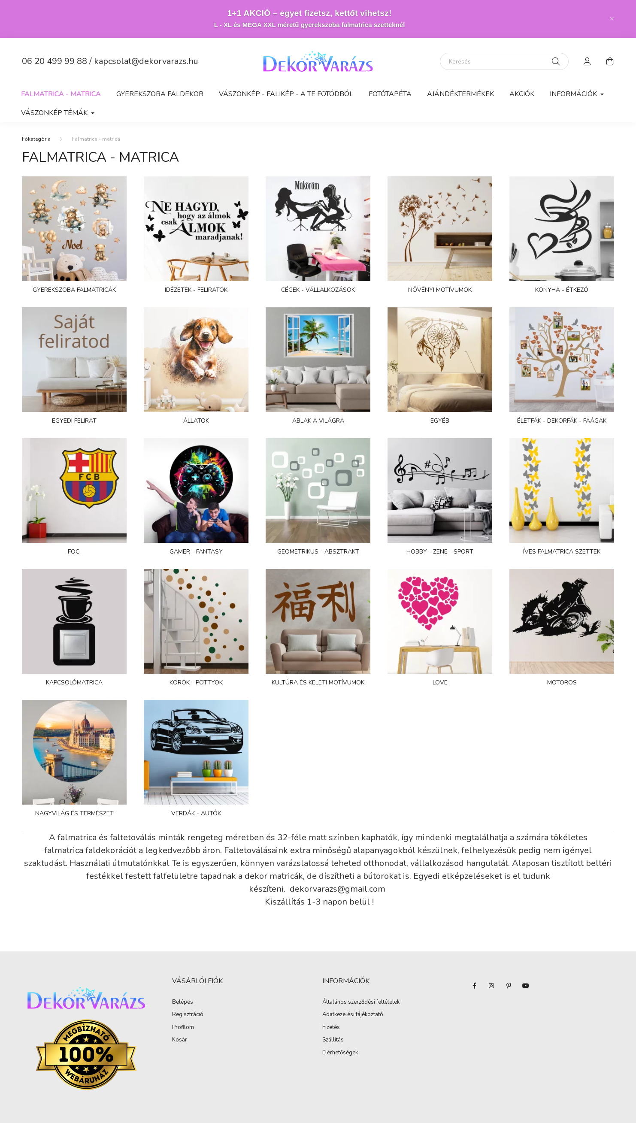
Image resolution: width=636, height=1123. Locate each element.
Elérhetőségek (340, 1053)
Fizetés (331, 1027)
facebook (474, 985)
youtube (525, 985)
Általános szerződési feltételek (361, 1002)
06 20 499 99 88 (54, 61)
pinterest (508, 985)
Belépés (182, 1002)
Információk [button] (574, 94)
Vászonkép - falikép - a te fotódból (286, 94)
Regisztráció (187, 1014)
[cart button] (609, 61)
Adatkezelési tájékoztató (352, 1014)
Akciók (521, 94)
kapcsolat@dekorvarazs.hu (146, 61)
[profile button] (587, 61)
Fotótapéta (390, 94)
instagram (491, 985)
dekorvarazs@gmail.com (339, 889)
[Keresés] (504, 61)
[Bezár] (612, 18)
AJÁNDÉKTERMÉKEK (460, 94)
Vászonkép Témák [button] (55, 113)
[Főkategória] (36, 139)
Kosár (179, 1040)
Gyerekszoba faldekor (159, 94)
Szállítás (333, 1040)
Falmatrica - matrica (61, 94)
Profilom (183, 1027)
